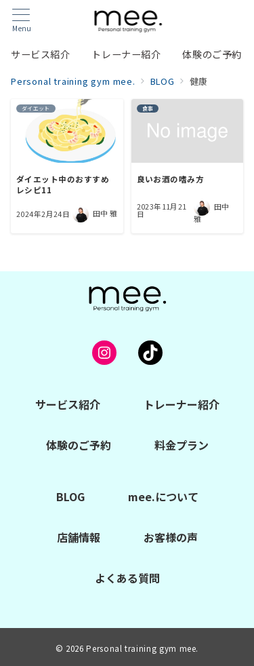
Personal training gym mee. (142, 648)
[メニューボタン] (21, 21)
